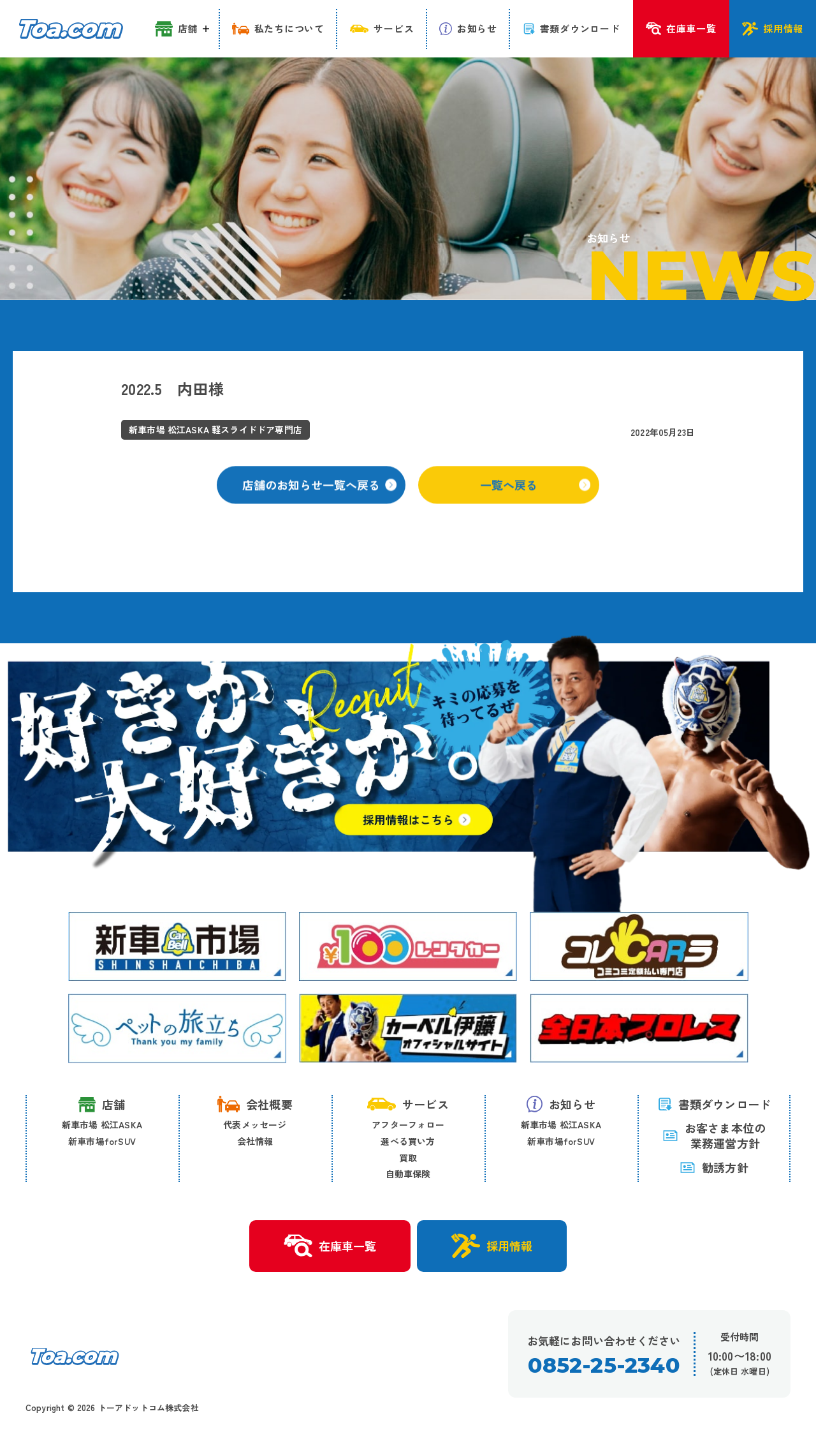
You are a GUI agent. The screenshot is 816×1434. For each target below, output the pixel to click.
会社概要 (255, 1104)
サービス (408, 1104)
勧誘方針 (714, 1167)
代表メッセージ (254, 1124)
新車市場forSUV (102, 1141)
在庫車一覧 (330, 1246)
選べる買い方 (408, 1141)
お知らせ (561, 1104)
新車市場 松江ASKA (102, 1124)
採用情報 (491, 1246)
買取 (408, 1157)
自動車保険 (408, 1173)
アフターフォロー (408, 1124)
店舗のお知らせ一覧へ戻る (319, 497)
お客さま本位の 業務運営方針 (714, 1136)
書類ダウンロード (714, 1104)
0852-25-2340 (603, 1365)
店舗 (101, 1104)
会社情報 (255, 1141)
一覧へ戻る (535, 497)
